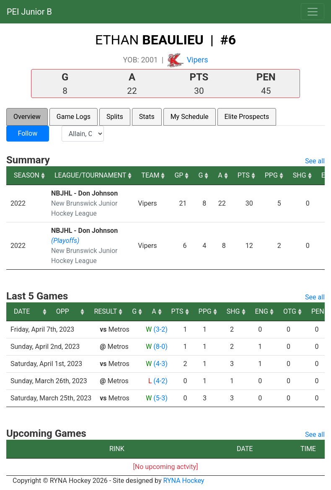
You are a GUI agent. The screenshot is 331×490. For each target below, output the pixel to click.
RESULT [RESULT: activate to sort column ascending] (152, 311)
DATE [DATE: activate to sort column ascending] (22, 311)
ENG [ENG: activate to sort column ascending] (308, 311)
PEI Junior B (29, 12)
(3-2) (160, 329)
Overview (27, 117)
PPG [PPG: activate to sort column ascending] (271, 175)
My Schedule (190, 117)
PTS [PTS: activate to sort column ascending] (244, 175)
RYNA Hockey (183, 481)
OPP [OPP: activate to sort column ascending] (109, 311)
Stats (147, 117)
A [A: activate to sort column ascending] (220, 175)
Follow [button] (27, 133)
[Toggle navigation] (312, 11)
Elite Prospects (247, 117)
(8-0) (160, 347)
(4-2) (160, 381)
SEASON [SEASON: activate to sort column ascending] (26, 175)
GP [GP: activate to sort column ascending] (178, 175)
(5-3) (160, 398)
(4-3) (160, 364)
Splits (114, 117)
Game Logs (74, 117)
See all (315, 161)
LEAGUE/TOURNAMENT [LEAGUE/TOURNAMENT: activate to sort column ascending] (90, 175)
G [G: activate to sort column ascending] (200, 175)
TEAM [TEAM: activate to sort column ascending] (150, 175)
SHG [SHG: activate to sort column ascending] (299, 175)
